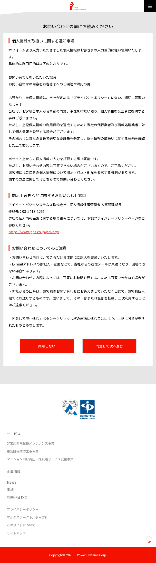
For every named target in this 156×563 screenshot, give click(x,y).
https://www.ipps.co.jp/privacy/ (34, 231)
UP (149, 541)
